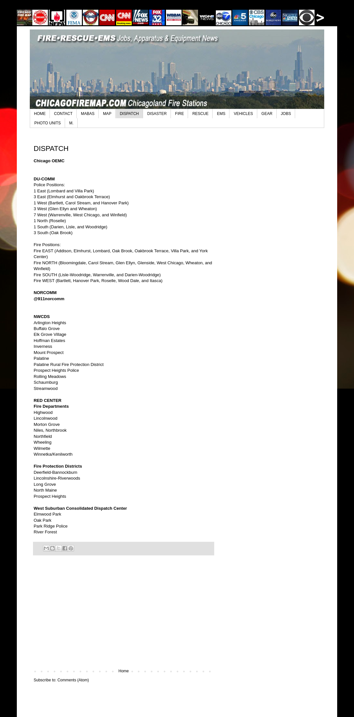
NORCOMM (45, 292)
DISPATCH (129, 113)
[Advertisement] (124, 615)
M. (71, 123)
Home (123, 671)
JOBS (286, 113)
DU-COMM (44, 178)
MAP (107, 113)
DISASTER (157, 113)
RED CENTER (47, 400)
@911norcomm (49, 298)
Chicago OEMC (49, 160)
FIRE (179, 113)
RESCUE (200, 113)
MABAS (87, 113)
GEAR (266, 113)
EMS (221, 113)
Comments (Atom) (73, 680)
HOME (40, 113)
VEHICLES (243, 113)
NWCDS (42, 316)
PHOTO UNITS (47, 123)
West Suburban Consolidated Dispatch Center (80, 508)
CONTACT (63, 113)
